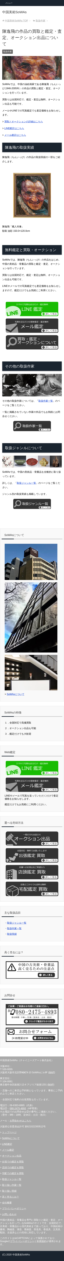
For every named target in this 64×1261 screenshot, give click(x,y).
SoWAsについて (15, 694)
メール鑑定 (8, 1150)
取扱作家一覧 (45, 401)
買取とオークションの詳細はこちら (23, 121)
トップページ (9, 1132)
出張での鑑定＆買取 (13, 1161)
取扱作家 (7, 51)
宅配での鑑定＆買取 (13, 1173)
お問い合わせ (9, 1214)
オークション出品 (11, 1156)
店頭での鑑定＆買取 (13, 1167)
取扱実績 (12, 934)
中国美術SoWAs (14, 12)
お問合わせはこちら (20, 1120)
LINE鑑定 (7, 1144)
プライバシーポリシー (14, 1208)
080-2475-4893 (18, 1108)
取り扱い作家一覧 (11, 1185)
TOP (16, 20)
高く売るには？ (10, 1197)
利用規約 (41, 1241)
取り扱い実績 (9, 1191)
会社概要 (7, 1202)
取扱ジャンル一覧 (26, 483)
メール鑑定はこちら (15, 135)
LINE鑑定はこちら (14, 128)
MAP (51, 1072)
